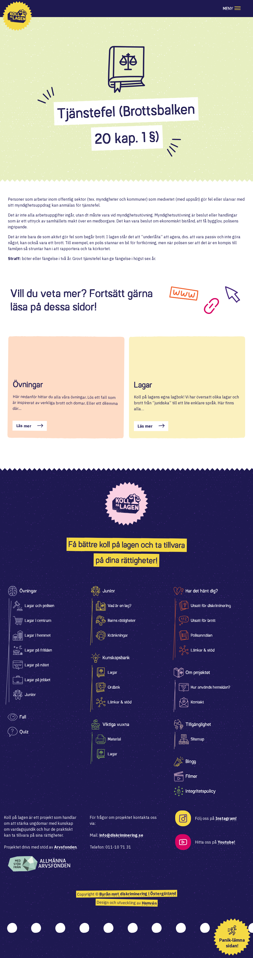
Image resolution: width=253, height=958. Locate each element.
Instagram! (226, 818)
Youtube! (226, 842)
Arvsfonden (65, 847)
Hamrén (149, 903)
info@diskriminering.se (121, 835)
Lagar (143, 385)
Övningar (28, 384)
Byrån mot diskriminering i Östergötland (137, 893)
